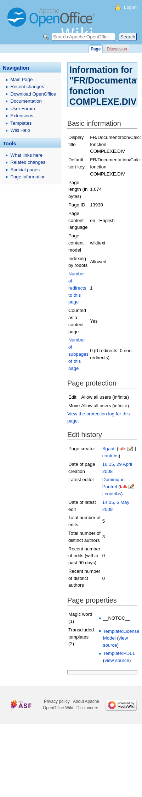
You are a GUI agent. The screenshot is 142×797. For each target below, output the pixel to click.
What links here (26, 155)
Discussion (117, 49)
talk (122, 448)
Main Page (21, 79)
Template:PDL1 (119, 653)
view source (116, 660)
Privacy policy (57, 701)
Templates (21, 123)
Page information (28, 176)
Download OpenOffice (33, 94)
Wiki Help (20, 130)
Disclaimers (87, 707)
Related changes (27, 162)
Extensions (21, 115)
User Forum (22, 108)
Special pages (25, 169)
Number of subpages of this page (78, 354)
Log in (130, 7)
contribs (110, 455)
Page (96, 49)
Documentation (26, 101)
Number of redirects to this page (77, 288)
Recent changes (27, 86)
